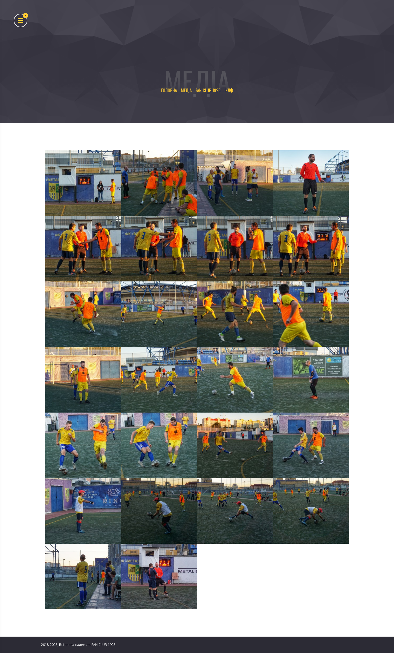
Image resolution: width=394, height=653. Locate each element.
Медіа (186, 90)
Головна (169, 90)
